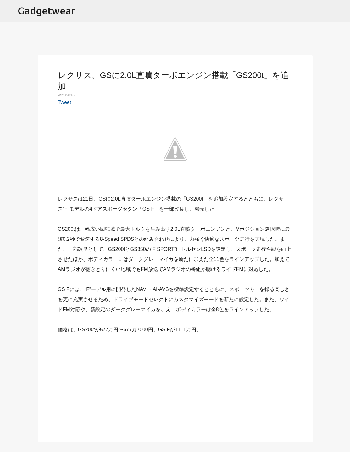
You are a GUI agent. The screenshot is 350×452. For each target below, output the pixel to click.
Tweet (64, 102)
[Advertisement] (175, 384)
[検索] (341, 11)
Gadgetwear (46, 10)
